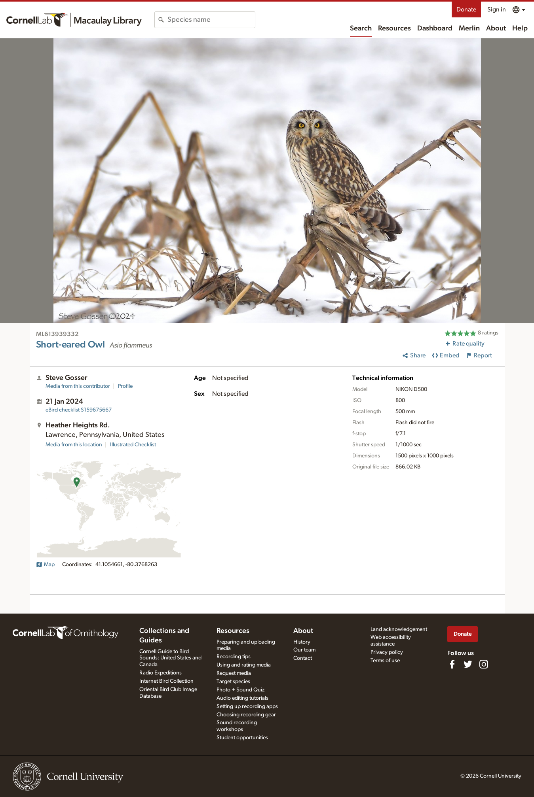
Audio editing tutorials (242, 698)
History (301, 642)
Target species (233, 681)
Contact (302, 658)
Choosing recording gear (246, 715)
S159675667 (79, 410)
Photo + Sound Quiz (240, 690)
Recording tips (234, 656)
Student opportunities (242, 737)
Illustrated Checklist (133, 445)
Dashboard (434, 28)
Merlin (469, 28)
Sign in (496, 9)
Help (520, 28)
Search (361, 28)
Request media (234, 673)
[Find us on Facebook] (452, 664)
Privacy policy (387, 652)
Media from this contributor (78, 386)
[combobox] (211, 20)
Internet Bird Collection (166, 681)
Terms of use (385, 660)
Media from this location (74, 445)
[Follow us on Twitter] (468, 664)
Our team (304, 650)
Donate (466, 9)
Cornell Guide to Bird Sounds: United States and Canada (170, 658)
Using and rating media (244, 665)
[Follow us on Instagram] (483, 664)
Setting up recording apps (247, 706)
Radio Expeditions (160, 673)
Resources (394, 28)
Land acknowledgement (399, 629)
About (496, 28)
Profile (125, 386)
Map (45, 564)
